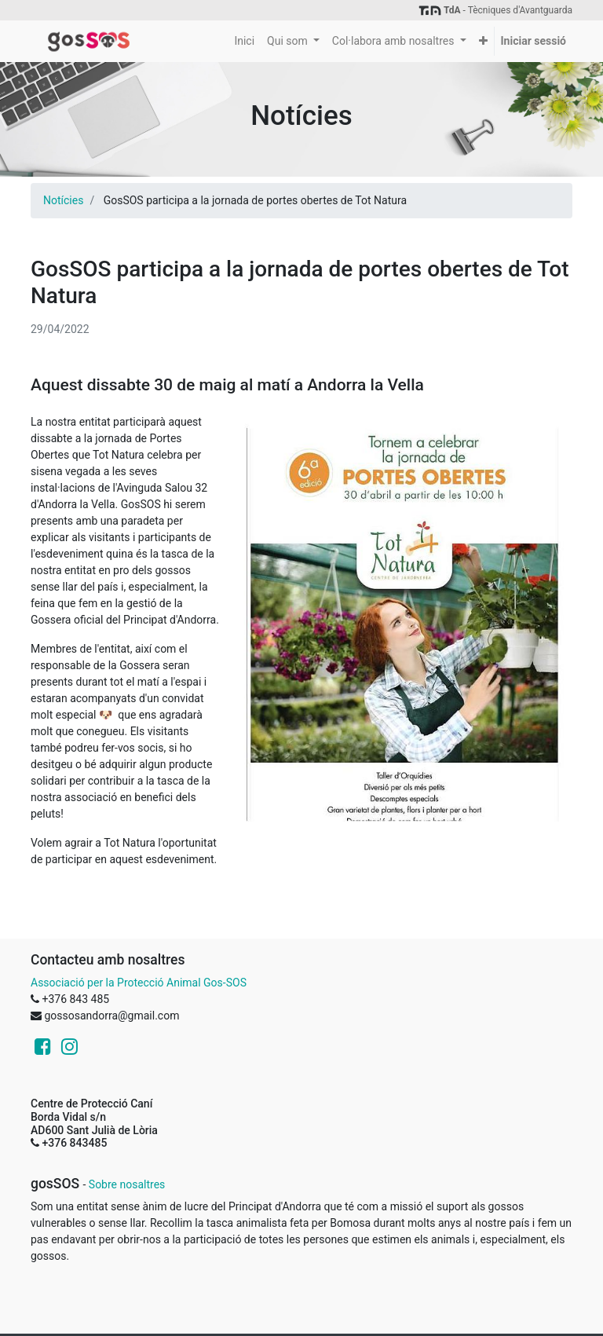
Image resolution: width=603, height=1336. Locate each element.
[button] (483, 41)
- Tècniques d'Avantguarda (495, 10)
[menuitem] (244, 41)
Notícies (63, 200)
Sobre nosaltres (127, 1184)
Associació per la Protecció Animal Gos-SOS (139, 982)
